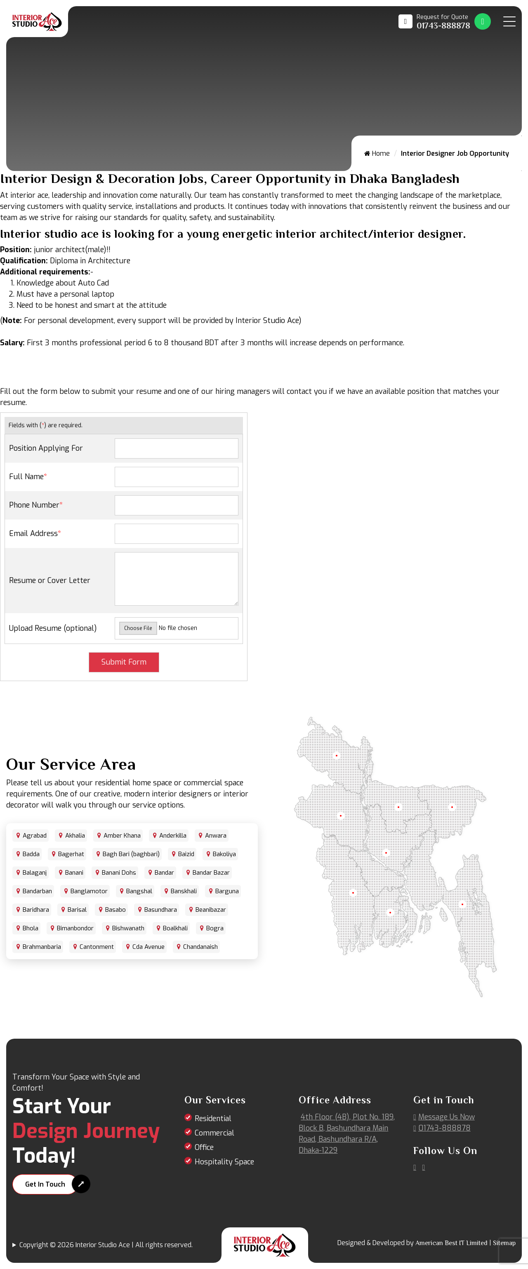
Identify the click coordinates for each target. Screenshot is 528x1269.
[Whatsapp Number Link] (482, 21)
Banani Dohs (119, 873)
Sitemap (504, 1243)
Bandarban (37, 891)
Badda (31, 854)
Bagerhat (71, 854)
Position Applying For (46, 448)
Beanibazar (211, 910)
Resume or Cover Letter (49, 580)
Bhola (30, 928)
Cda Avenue (148, 947)
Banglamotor (89, 891)
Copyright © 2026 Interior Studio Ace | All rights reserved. (106, 1245)
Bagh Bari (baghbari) (131, 854)
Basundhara (160, 910)
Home (377, 153)
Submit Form (123, 662)
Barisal (77, 910)
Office (204, 1147)
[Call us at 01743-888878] (434, 21)
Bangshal (139, 891)
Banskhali (184, 891)
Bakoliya (224, 854)
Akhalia (75, 835)
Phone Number (36, 505)
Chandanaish (200, 947)
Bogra (215, 928)
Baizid (186, 854)
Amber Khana (122, 835)
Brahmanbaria (42, 947)
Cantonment (97, 947)
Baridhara (36, 910)
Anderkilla (172, 835)
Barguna (227, 891)
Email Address (35, 534)
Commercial (214, 1133)
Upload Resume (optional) (53, 628)
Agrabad (35, 835)
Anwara (215, 835)
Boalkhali (175, 928)
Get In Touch (45, 1184)
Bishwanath (128, 928)
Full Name (28, 477)
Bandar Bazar (211, 873)
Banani (74, 873)
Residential (213, 1119)
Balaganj (35, 873)
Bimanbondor (75, 928)
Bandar (164, 873)
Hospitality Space (224, 1162)
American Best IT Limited (451, 1243)
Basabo (115, 910)
